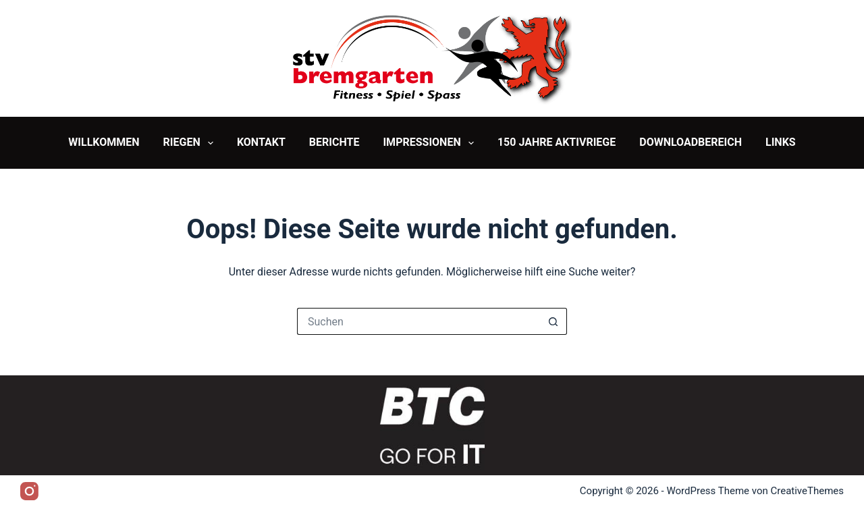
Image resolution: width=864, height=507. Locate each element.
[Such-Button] (553, 321)
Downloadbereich (690, 142)
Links (780, 142)
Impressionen (431, 143)
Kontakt (261, 142)
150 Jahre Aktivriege (556, 142)
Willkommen (103, 142)
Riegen (191, 143)
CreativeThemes (807, 491)
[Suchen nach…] (418, 321)
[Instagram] (29, 491)
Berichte (334, 142)
